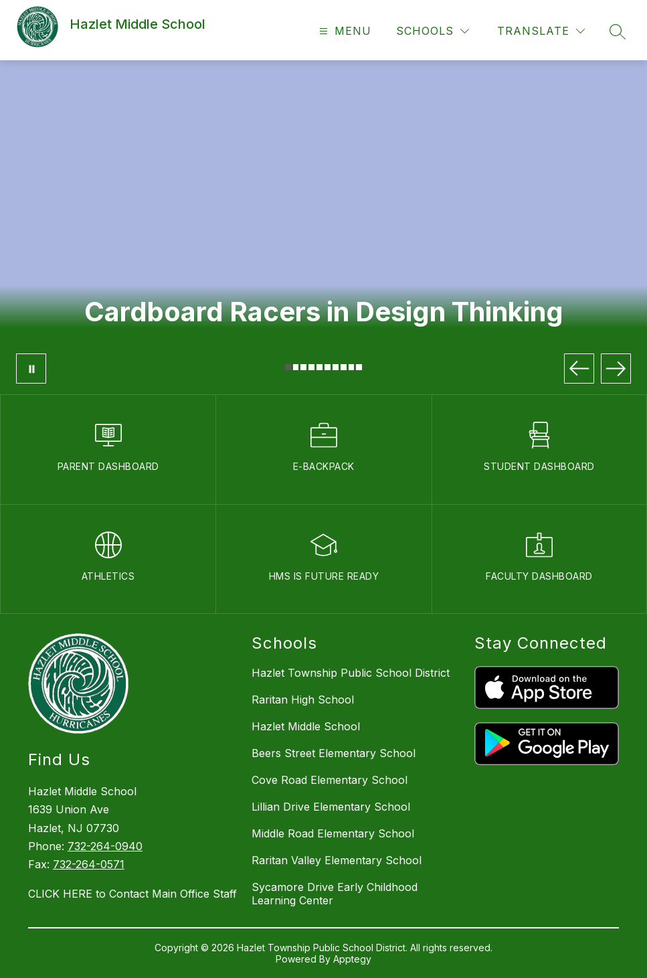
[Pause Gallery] (31, 368)
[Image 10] (359, 367)
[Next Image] (616, 368)
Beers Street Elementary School (333, 753)
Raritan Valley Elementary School (337, 860)
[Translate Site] (541, 31)
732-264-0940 (105, 846)
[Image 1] (288, 367)
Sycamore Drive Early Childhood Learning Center (335, 893)
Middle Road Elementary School (333, 833)
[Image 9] (352, 367)
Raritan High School (303, 699)
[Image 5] (319, 367)
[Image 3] (303, 367)
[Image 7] (336, 367)
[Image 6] (328, 367)
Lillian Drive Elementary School (331, 806)
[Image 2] (296, 367)
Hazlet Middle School (306, 726)
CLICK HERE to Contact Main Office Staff (132, 893)
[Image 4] (311, 367)
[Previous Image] (579, 368)
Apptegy (352, 959)
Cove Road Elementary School (329, 780)
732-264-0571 (88, 864)
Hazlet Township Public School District (351, 672)
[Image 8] (344, 367)
